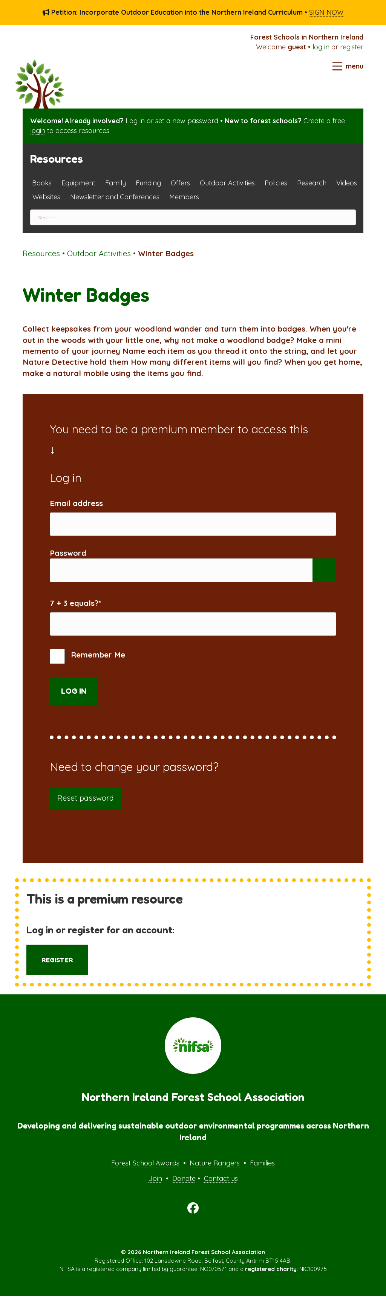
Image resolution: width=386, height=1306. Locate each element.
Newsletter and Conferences (114, 197)
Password (68, 556)
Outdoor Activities (227, 183)
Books (42, 183)
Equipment (78, 183)
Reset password (85, 807)
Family (115, 183)
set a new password (186, 120)
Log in (135, 120)
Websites (46, 197)
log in (320, 47)
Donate (184, 1188)
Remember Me (87, 666)
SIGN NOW (326, 12)
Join (155, 1188)
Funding (148, 183)
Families (262, 1172)
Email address (76, 503)
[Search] (193, 217)
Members (184, 197)
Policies (276, 183)
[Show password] (324, 575)
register (351, 47)
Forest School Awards (145, 1172)
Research (311, 183)
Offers (180, 183)
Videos (346, 183)
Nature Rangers (215, 1172)
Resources (41, 253)
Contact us (221, 1188)
